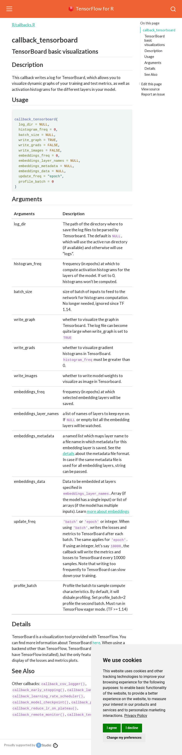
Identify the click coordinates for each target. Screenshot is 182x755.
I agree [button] (112, 728)
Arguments (152, 62)
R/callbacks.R (23, 24)
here (96, 642)
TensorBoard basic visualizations (154, 40)
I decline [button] (132, 728)
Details (149, 68)
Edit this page (151, 84)
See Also (150, 74)
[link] (135, 715)
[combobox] (173, 8)
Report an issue (153, 94)
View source (150, 89)
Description (153, 51)
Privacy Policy (135, 715)
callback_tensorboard (159, 30)
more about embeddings (108, 511)
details (69, 453)
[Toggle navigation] (9, 9)
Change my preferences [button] (124, 737)
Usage (149, 56)
